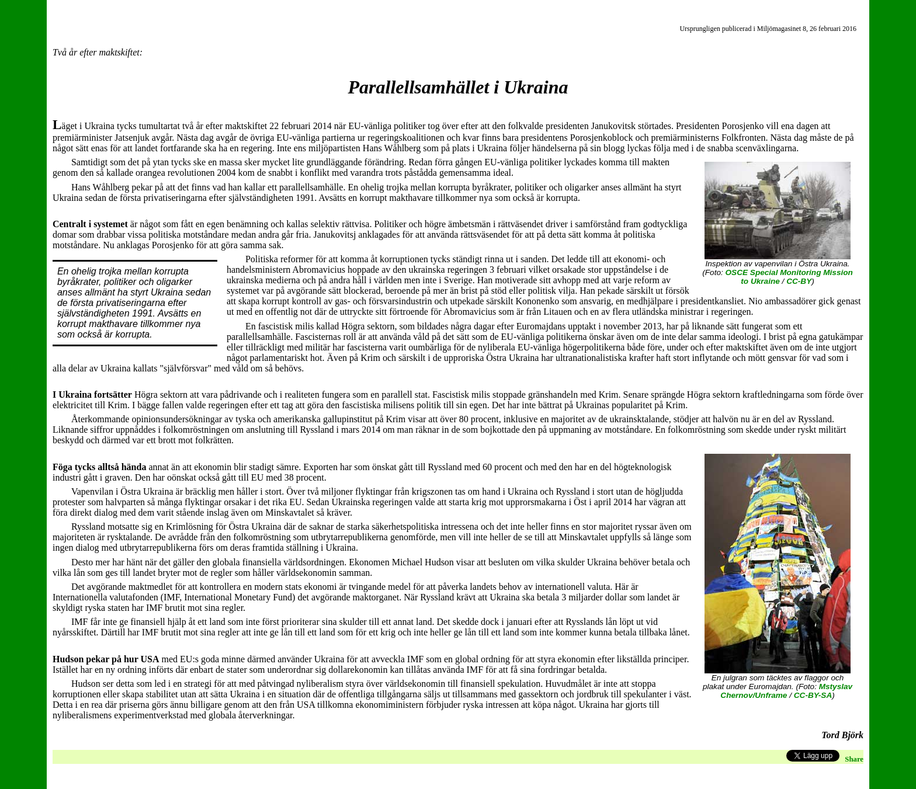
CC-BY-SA (813, 695)
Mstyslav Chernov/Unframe (786, 691)
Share (854, 759)
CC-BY (798, 281)
